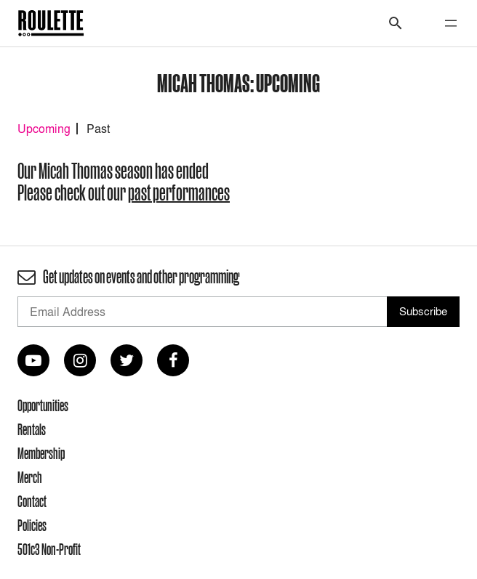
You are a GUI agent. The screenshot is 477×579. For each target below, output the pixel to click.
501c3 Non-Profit (49, 549)
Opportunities (42, 405)
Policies (32, 525)
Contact (32, 501)
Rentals (31, 429)
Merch (29, 477)
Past (98, 128)
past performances (179, 193)
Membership (41, 453)
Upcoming (44, 128)
